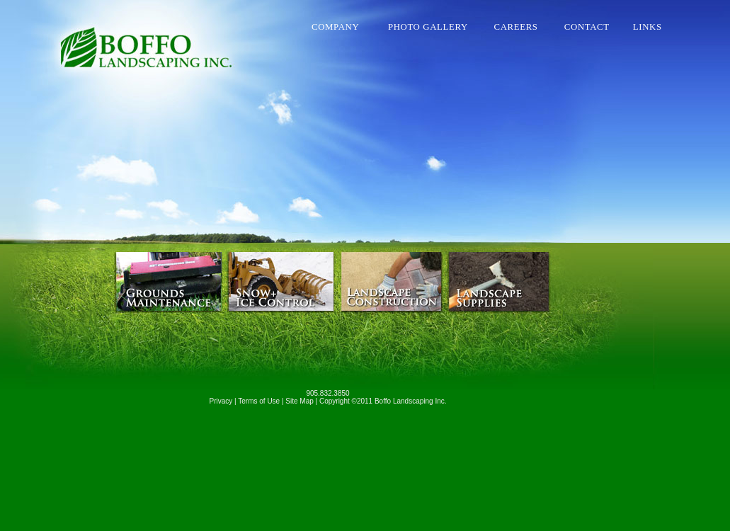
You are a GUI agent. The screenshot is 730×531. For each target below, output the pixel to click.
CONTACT (592, 27)
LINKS (647, 27)
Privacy (221, 401)
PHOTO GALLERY (434, 27)
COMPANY (343, 27)
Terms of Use (259, 401)
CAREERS (523, 27)
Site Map (299, 401)
